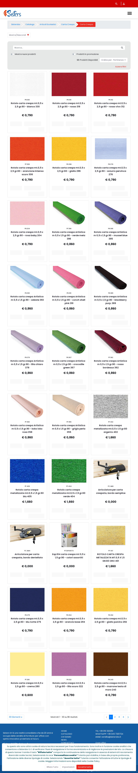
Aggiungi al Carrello (33, 123)
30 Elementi (16, 717)
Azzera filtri (120, 66)
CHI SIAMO (66, 736)
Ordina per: (113, 60)
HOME (64, 731)
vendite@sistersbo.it (111, 736)
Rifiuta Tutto (52, 767)
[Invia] (122, 47)
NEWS (64, 739)
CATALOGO (66, 733)
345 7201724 (117, 733)
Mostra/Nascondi (17, 35)
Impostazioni (68, 767)
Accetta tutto (85, 767)
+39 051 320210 (106, 731)
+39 (109, 733)
